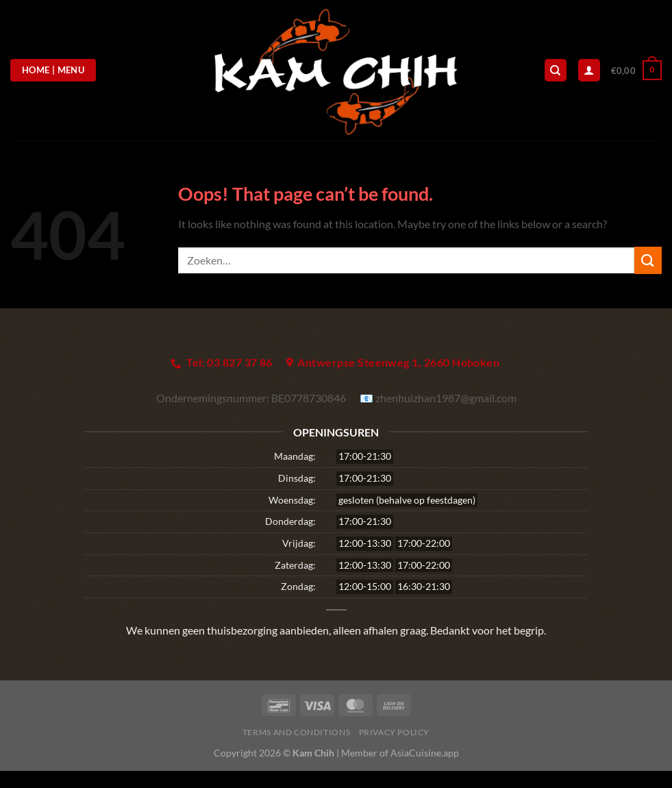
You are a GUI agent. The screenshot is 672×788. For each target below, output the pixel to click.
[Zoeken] (556, 70)
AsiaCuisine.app (424, 753)
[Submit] (648, 260)
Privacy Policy (394, 732)
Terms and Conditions (296, 732)
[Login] (589, 70)
